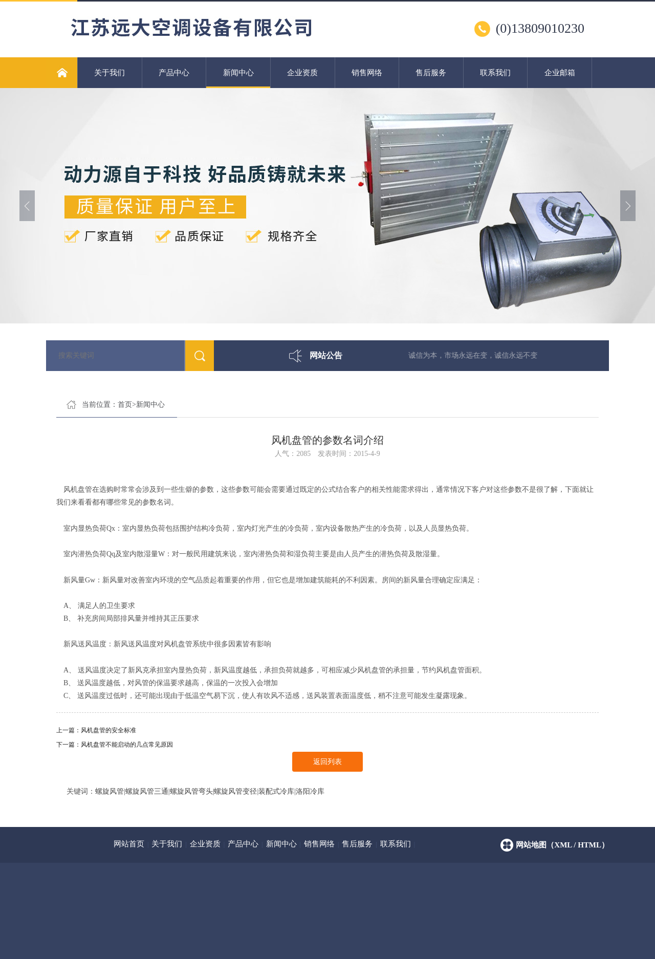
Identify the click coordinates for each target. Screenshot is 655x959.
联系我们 (495, 73)
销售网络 (367, 73)
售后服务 (431, 73)
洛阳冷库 (310, 791)
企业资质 (302, 73)
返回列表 (327, 762)
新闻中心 (238, 78)
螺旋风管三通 (146, 791)
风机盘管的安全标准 (108, 730)
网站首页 (129, 844)
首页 (125, 404)
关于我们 (109, 73)
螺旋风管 (109, 791)
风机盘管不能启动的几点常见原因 (127, 744)
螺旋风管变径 (235, 791)
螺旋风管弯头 (191, 791)
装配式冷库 (276, 791)
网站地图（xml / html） (562, 845)
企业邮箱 (559, 73)
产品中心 (174, 73)
